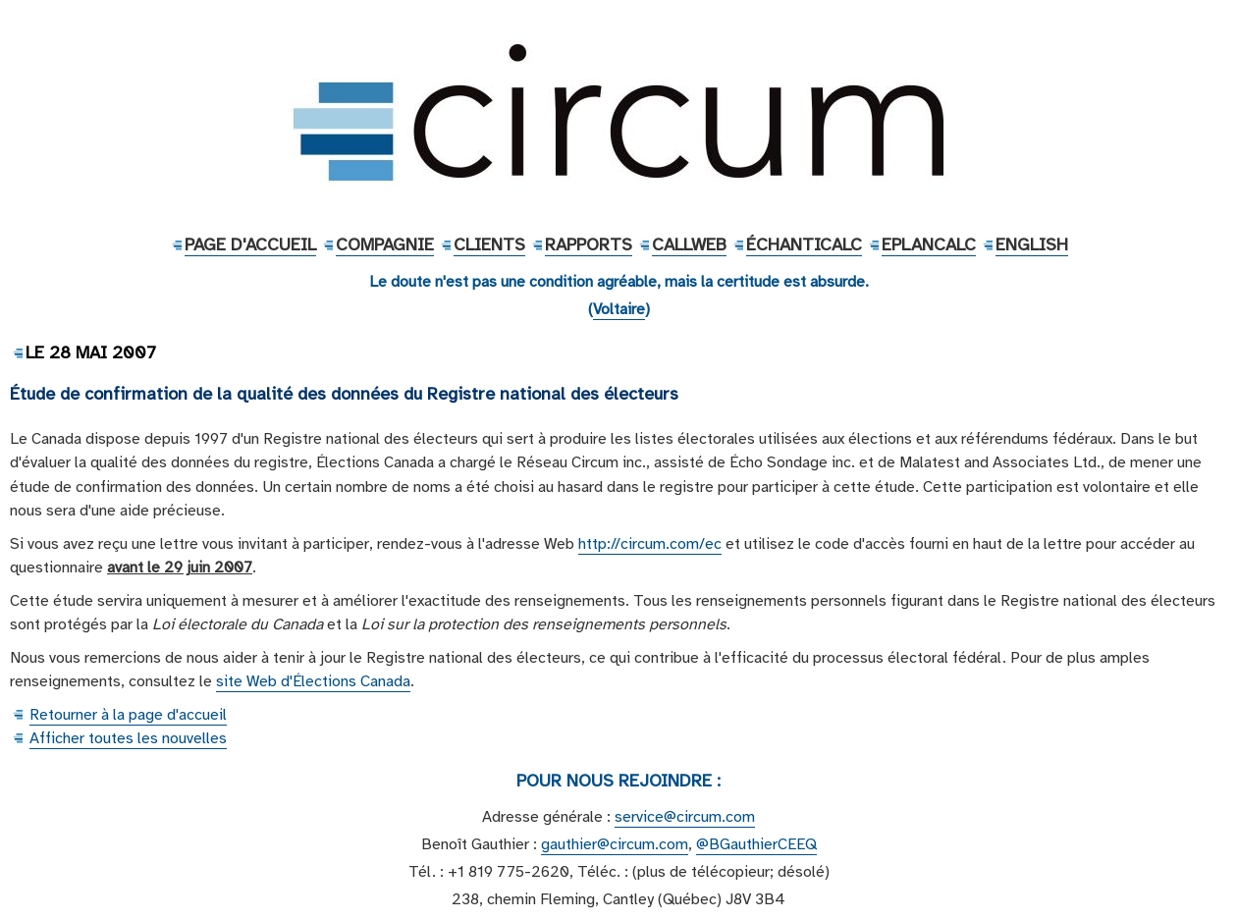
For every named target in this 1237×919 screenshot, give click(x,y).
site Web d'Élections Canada (313, 681)
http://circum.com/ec (650, 544)
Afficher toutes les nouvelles (128, 738)
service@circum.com (685, 817)
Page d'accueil (250, 244)
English (1031, 244)
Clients (489, 244)
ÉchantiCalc (804, 244)
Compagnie (385, 244)
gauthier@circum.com (614, 844)
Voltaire (619, 309)
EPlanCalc (929, 244)
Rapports (588, 244)
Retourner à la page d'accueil (128, 715)
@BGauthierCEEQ (756, 844)
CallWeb (689, 244)
